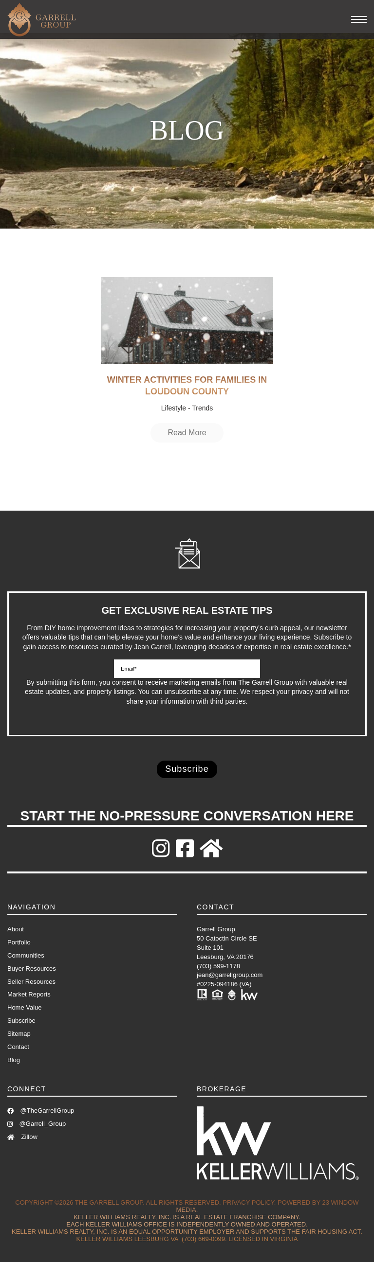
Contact (18, 1046)
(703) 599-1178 (218, 966)
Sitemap (19, 1033)
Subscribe (21, 1020)
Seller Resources (31, 981)
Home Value (24, 1007)
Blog (13, 1060)
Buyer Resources (31, 968)
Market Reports (29, 994)
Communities (25, 955)
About (15, 929)
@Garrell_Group (36, 1123)
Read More (187, 432)
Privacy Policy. (249, 1202)
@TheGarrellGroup (40, 1110)
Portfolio (19, 942)
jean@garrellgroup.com (229, 974)
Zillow (22, 1136)
